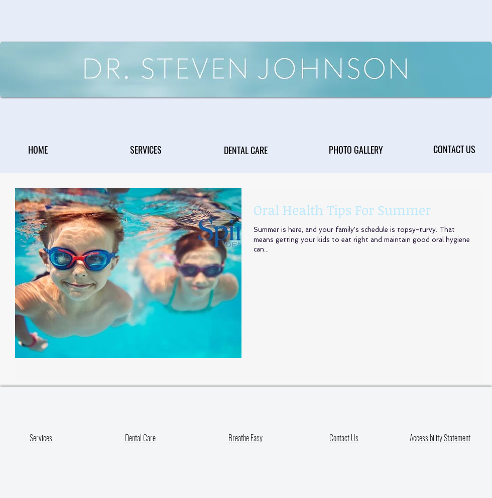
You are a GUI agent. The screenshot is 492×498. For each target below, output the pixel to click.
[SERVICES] (145, 149)
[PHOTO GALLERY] (355, 149)
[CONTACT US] (454, 149)
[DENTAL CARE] (245, 150)
